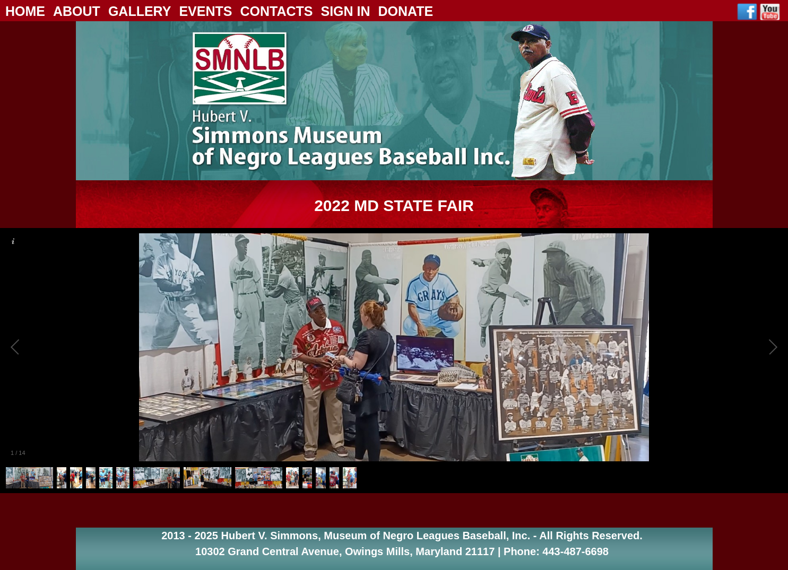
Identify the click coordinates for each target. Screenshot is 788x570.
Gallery (139, 11)
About (76, 11)
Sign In (345, 11)
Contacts (276, 11)
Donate (406, 11)
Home (25, 11)
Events (205, 11)
